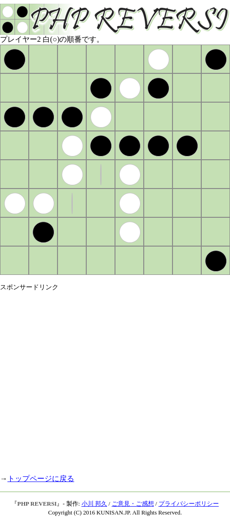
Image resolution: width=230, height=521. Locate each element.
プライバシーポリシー (189, 504)
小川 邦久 (94, 504)
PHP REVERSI (37, 504)
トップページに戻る (40, 478)
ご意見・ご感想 (133, 504)
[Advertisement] (87, 379)
